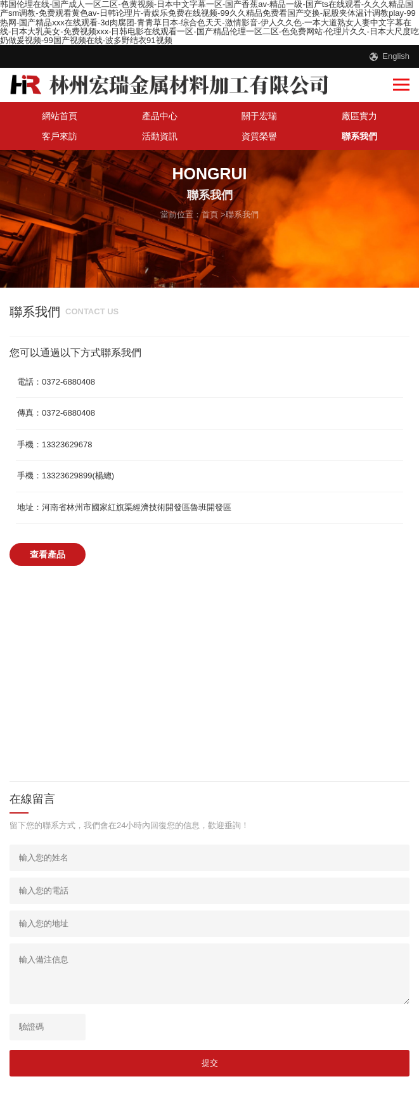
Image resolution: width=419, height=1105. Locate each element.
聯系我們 (359, 136)
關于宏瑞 (259, 116)
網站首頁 (59, 116)
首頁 (210, 214)
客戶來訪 (59, 136)
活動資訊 (159, 136)
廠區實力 (359, 116)
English (395, 56)
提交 (210, 1063)
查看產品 (47, 554)
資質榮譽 (259, 136)
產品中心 (159, 116)
